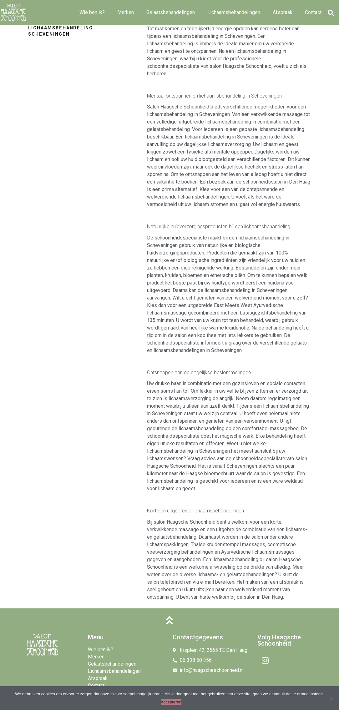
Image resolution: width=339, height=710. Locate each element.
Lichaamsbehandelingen (233, 12)
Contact (313, 12)
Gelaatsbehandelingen (170, 12)
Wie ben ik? (92, 12)
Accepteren (171, 702)
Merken (125, 12)
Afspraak (282, 12)
